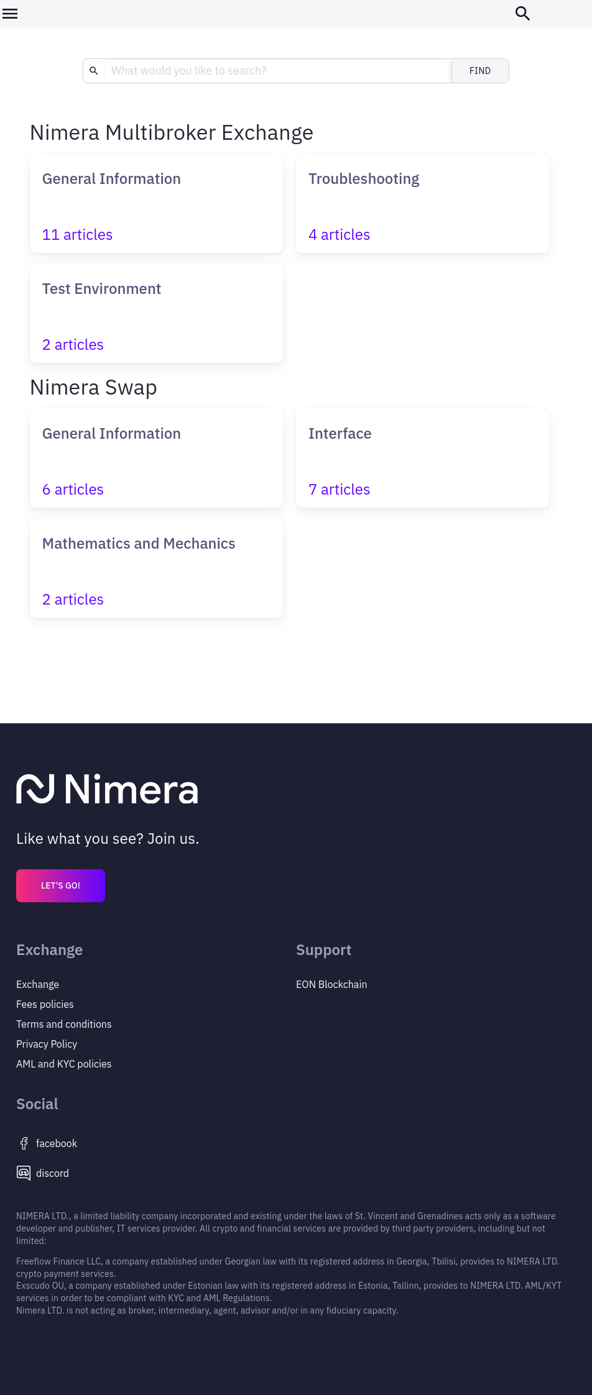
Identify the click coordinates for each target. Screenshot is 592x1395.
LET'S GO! (60, 885)
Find (480, 70)
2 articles (73, 344)
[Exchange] (156, 984)
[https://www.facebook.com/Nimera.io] (156, 1143)
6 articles (73, 489)
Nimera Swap (94, 386)
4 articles (339, 234)
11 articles (77, 234)
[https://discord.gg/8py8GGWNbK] (156, 1173)
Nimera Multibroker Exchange (172, 131)
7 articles (339, 489)
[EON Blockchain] (436, 984)
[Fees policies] (156, 1004)
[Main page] (296, 790)
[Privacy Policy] (156, 1024)
